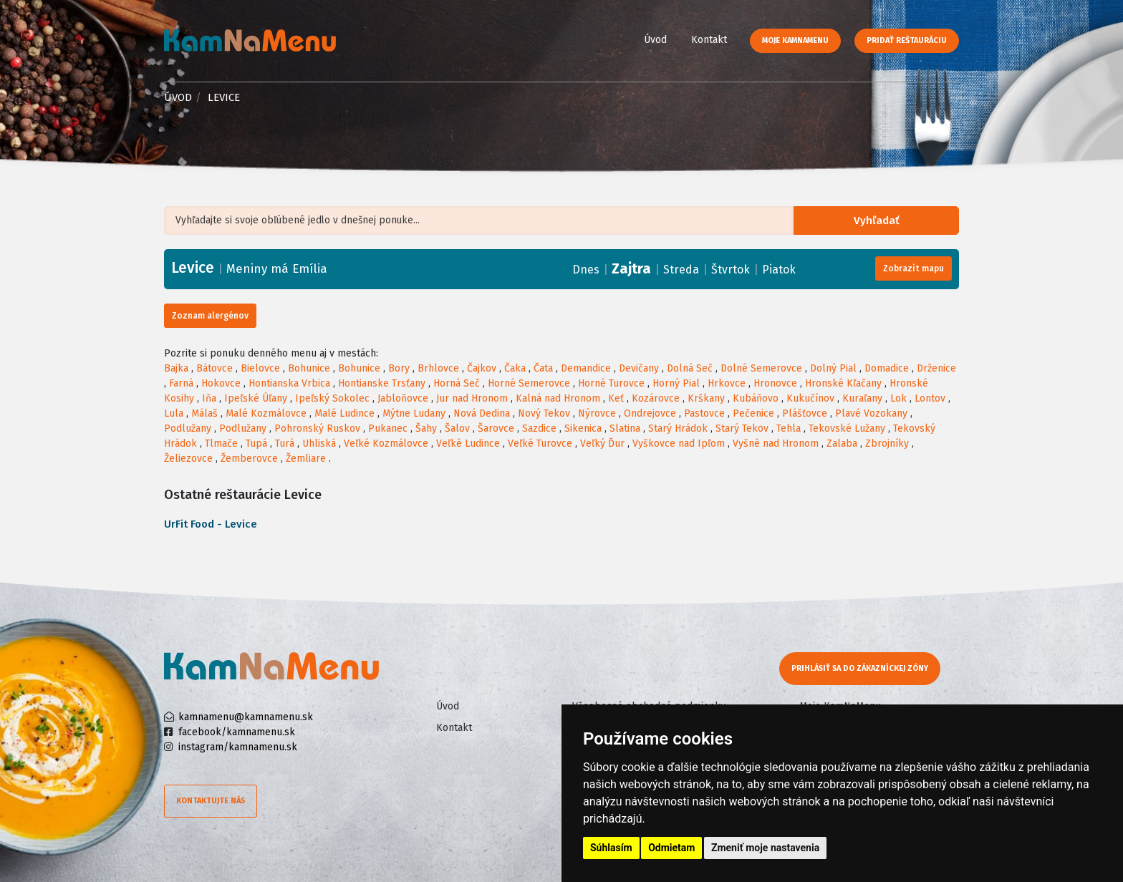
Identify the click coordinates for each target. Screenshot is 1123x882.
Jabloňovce (402, 398)
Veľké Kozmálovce (386, 443)
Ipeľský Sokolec (332, 398)
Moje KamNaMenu (795, 40)
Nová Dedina (481, 413)
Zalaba (841, 443)
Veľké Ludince (468, 443)
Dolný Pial (833, 368)
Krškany (706, 398)
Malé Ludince (344, 413)
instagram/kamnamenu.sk (237, 747)
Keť (616, 398)
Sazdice (539, 428)
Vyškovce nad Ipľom (678, 443)
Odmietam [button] (671, 847)
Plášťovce (804, 413)
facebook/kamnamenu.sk (236, 732)
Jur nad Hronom (472, 398)
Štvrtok (730, 269)
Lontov (930, 398)
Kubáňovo (756, 398)
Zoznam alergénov (210, 316)
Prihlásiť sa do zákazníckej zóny (860, 668)
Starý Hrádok (678, 428)
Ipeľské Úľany (255, 398)
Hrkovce (727, 383)
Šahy (426, 428)
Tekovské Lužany (847, 428)
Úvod (655, 40)
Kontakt (709, 40)
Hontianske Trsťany (381, 383)
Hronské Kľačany (843, 383)
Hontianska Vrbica (289, 383)
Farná (181, 383)
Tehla (788, 428)
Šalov (457, 428)
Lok (898, 398)
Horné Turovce (611, 383)
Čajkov (481, 368)
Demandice (586, 368)
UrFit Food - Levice (210, 524)
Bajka (176, 368)
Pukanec (388, 428)
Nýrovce (597, 413)
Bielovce (260, 368)
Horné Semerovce (529, 383)
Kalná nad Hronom (558, 398)
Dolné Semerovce (761, 368)
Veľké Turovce (540, 443)
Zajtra (631, 268)
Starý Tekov (741, 428)
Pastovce (704, 413)
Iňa (209, 398)
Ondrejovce (650, 413)
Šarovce (496, 428)
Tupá (256, 443)
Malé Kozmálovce (266, 413)
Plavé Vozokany (871, 413)
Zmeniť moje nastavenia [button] (765, 847)
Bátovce (214, 368)
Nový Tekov (544, 413)
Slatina (624, 428)
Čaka (515, 368)
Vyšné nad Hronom (776, 443)
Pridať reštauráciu (907, 40)
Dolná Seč (690, 368)
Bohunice (309, 368)
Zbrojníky (887, 443)
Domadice (886, 368)
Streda (681, 269)
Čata (543, 368)
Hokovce (221, 383)
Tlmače (221, 443)
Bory (399, 368)
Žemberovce (249, 458)
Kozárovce (656, 398)
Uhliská (319, 443)
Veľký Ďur (602, 443)
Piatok (779, 269)
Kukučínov (810, 398)
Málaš (204, 413)
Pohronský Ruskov (317, 428)
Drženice (936, 368)
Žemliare (306, 458)
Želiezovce (188, 458)
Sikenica (583, 428)
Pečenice (753, 413)
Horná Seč (456, 383)
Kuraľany (862, 398)
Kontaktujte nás (210, 800)
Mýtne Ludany (413, 413)
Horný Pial (676, 383)
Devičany (639, 368)
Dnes (585, 269)
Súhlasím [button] (611, 847)
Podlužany (187, 428)
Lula (173, 413)
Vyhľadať (880, 221)
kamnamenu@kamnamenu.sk (245, 717)
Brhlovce (438, 368)
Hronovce (775, 383)
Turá (284, 443)
